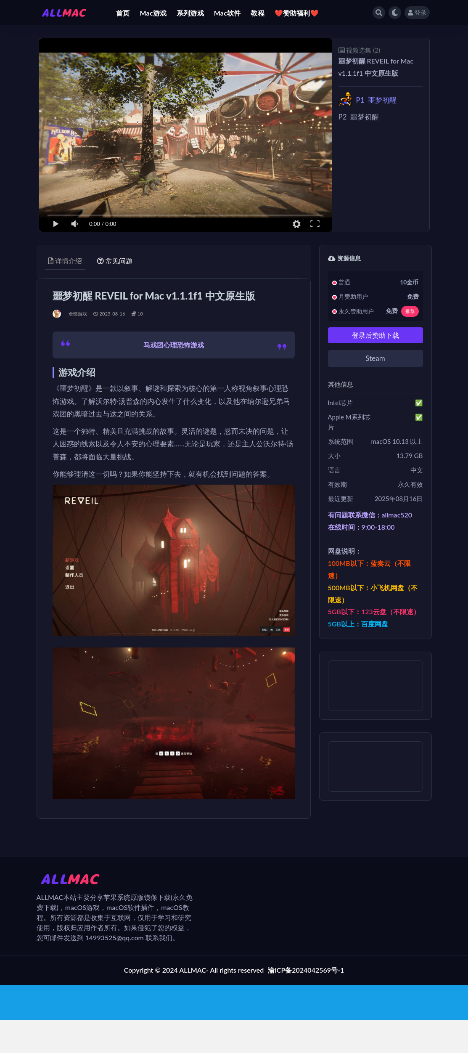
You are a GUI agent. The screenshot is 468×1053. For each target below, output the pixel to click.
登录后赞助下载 (375, 335)
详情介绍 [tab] (65, 261)
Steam (375, 358)
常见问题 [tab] (114, 261)
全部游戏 (78, 313)
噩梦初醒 (376, 100)
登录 (417, 12)
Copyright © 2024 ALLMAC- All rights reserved (194, 970)
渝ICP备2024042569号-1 (306, 970)
